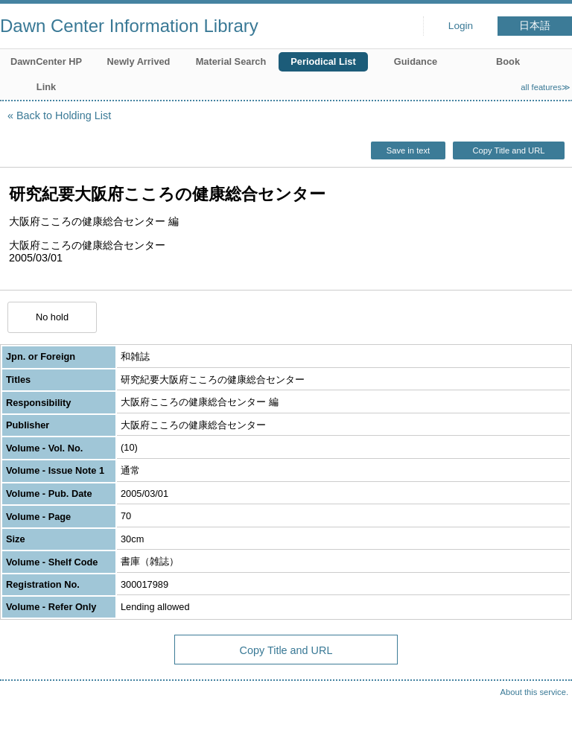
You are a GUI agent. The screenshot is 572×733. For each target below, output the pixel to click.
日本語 (534, 25)
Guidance (415, 61)
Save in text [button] (408, 150)
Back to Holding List (63, 115)
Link (46, 86)
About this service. (534, 692)
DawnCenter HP (46, 61)
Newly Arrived (139, 61)
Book (508, 61)
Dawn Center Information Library (129, 26)
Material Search (231, 61)
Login (460, 25)
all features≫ (546, 87)
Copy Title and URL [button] (508, 150)
